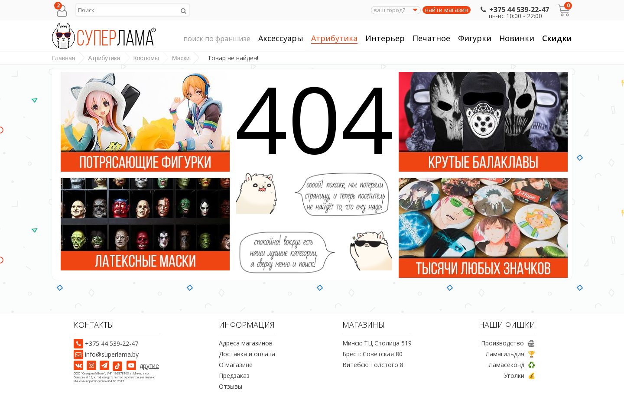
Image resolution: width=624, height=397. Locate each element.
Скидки (557, 38)
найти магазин (446, 10)
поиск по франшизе (216, 39)
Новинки (516, 38)
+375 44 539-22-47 (513, 9)
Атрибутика (334, 38)
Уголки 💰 (519, 375)
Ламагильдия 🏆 (510, 354)
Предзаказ (234, 375)
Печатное (431, 38)
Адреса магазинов (246, 343)
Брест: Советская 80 (372, 354)
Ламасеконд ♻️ (512, 365)
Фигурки (474, 38)
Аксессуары (280, 38)
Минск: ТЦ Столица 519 (377, 343)
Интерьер (385, 38)
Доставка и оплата (247, 354)
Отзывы (230, 386)
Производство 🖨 (508, 343)
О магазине (236, 365)
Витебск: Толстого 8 (372, 365)
